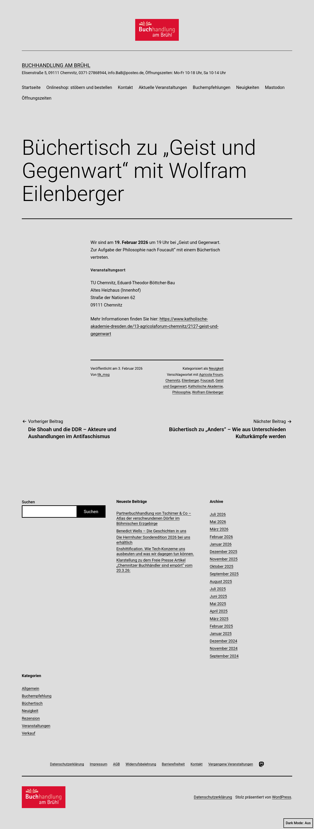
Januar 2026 (221, 544)
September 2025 (224, 574)
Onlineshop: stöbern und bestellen (79, 87)
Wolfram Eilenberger (208, 392)
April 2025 (219, 611)
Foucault (207, 380)
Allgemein (30, 688)
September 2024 (224, 656)
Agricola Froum (211, 375)
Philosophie (181, 392)
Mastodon (275, 87)
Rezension (31, 718)
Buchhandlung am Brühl (56, 65)
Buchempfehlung (36, 696)
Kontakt (125, 87)
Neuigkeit (216, 368)
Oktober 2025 (221, 566)
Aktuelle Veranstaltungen (163, 87)
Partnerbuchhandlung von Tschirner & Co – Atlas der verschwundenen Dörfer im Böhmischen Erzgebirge (153, 518)
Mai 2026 (218, 521)
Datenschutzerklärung (213, 797)
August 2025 (221, 581)
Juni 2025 (218, 596)
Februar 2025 (221, 626)
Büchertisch (32, 703)
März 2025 (219, 618)
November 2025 (224, 559)
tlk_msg (103, 375)
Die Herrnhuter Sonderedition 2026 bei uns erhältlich (153, 540)
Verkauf (28, 733)
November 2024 (224, 648)
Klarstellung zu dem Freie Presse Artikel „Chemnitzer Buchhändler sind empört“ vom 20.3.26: (154, 565)
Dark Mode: (298, 823)
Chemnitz (173, 380)
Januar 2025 (221, 633)
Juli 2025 (218, 589)
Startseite (31, 87)
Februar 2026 (221, 537)
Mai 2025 (218, 603)
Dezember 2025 (223, 551)
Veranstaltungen (36, 725)
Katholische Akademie (205, 386)
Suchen (28, 502)
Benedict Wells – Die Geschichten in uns (151, 531)
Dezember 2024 (223, 641)
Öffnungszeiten (36, 98)
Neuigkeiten (247, 87)
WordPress (281, 797)
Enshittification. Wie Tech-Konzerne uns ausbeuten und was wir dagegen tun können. (155, 551)
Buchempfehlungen (211, 87)
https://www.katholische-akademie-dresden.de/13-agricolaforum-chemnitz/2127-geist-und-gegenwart (154, 326)
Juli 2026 (218, 514)
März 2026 (219, 529)
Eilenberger (190, 380)
